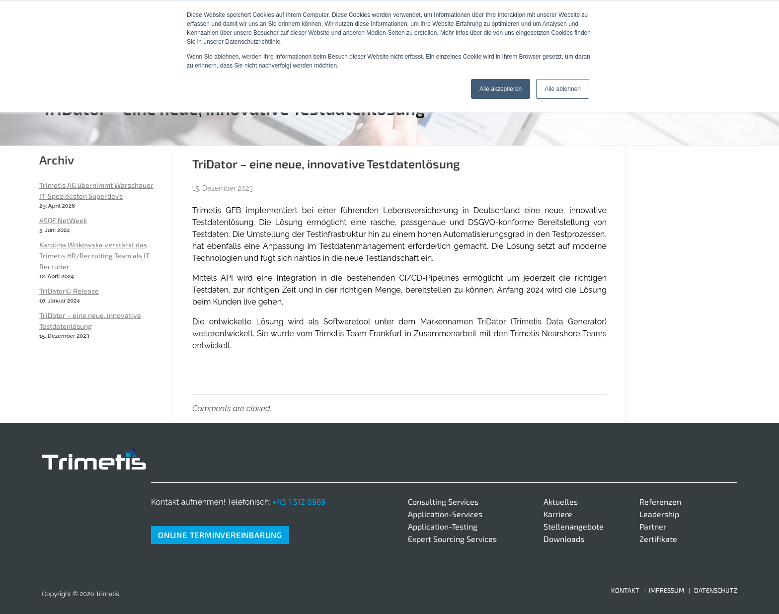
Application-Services (445, 514)
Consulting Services (443, 501)
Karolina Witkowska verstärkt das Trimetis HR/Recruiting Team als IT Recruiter (94, 255)
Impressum (666, 590)
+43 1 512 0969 (298, 501)
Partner (652, 526)
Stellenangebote (574, 526)
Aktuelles (561, 501)
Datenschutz (715, 590)
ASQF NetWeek (63, 220)
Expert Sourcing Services (452, 538)
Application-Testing (442, 526)
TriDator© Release (69, 291)
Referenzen (660, 501)
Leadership (659, 514)
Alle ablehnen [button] (563, 88)
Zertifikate (658, 538)
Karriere (558, 514)
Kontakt (625, 590)
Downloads (564, 538)
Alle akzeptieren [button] (500, 88)
